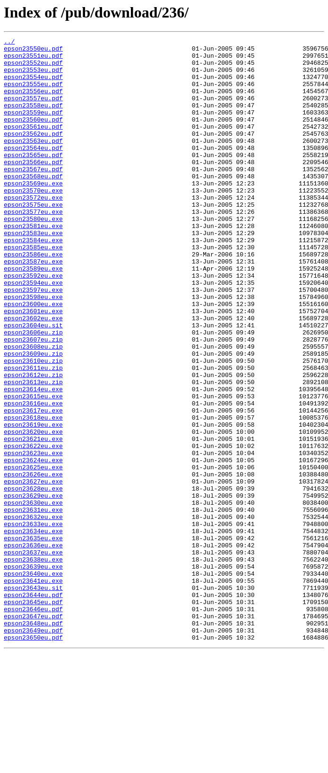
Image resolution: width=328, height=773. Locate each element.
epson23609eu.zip (33, 417)
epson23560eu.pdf (33, 136)
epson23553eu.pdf (33, 76)
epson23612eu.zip (33, 443)
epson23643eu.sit (33, 698)
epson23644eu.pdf (33, 707)
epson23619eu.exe (33, 502)
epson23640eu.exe (33, 681)
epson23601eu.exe (33, 366)
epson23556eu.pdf (33, 102)
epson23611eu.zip (33, 434)
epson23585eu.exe (33, 289)
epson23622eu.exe (33, 528)
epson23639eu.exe (33, 672)
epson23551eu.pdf (33, 59)
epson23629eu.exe (33, 587)
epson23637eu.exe (33, 655)
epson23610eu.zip (33, 426)
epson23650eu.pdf (33, 758)
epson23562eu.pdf (33, 153)
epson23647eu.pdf (33, 732)
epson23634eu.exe (33, 630)
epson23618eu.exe (33, 494)
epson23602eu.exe (33, 374)
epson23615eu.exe (33, 468)
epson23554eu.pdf (33, 85)
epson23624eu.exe (33, 545)
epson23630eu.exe (33, 596)
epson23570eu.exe (33, 221)
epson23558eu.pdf (33, 119)
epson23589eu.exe (33, 315)
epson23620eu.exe (33, 511)
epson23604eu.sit (33, 383)
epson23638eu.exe (33, 664)
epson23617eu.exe (33, 485)
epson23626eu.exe (33, 562)
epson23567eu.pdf (33, 196)
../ (9, 42)
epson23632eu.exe (33, 613)
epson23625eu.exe (33, 553)
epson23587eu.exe (33, 306)
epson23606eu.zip (33, 391)
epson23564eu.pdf (33, 170)
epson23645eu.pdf (33, 715)
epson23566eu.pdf (33, 187)
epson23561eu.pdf (33, 145)
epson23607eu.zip (33, 400)
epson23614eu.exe (33, 460)
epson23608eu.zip (33, 408)
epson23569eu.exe (33, 213)
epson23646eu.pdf (33, 724)
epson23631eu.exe (33, 604)
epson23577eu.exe (33, 247)
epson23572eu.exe (33, 230)
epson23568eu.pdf (33, 204)
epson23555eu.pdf (33, 93)
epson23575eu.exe (33, 238)
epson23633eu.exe (33, 621)
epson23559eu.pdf (33, 127)
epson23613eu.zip (33, 451)
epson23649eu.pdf (33, 749)
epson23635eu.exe (33, 638)
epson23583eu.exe (33, 272)
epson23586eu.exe (33, 298)
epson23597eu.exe (33, 340)
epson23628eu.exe (33, 579)
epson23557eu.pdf (33, 110)
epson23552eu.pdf (33, 68)
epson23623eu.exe (33, 536)
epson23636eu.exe (33, 647)
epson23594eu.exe (33, 332)
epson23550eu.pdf (33, 51)
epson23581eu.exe (33, 264)
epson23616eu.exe (33, 477)
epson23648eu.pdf (33, 741)
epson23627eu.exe (33, 570)
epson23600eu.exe (33, 357)
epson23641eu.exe (33, 689)
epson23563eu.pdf (33, 162)
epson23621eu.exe (33, 519)
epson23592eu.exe (33, 323)
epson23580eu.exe (33, 255)
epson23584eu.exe (33, 281)
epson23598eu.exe (33, 349)
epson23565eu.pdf (33, 179)
